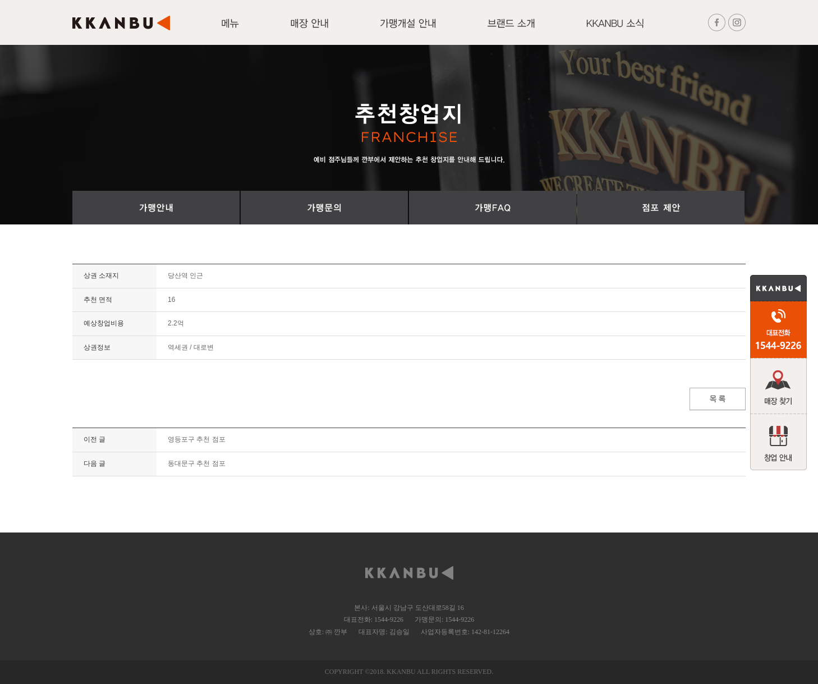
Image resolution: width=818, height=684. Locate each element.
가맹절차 (156, 207)
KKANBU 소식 (615, 30)
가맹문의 (324, 207)
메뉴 (230, 30)
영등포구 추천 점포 (197, 439)
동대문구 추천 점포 (197, 463)
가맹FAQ (492, 207)
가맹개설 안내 (407, 30)
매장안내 (309, 30)
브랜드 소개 (511, 30)
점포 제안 (661, 207)
